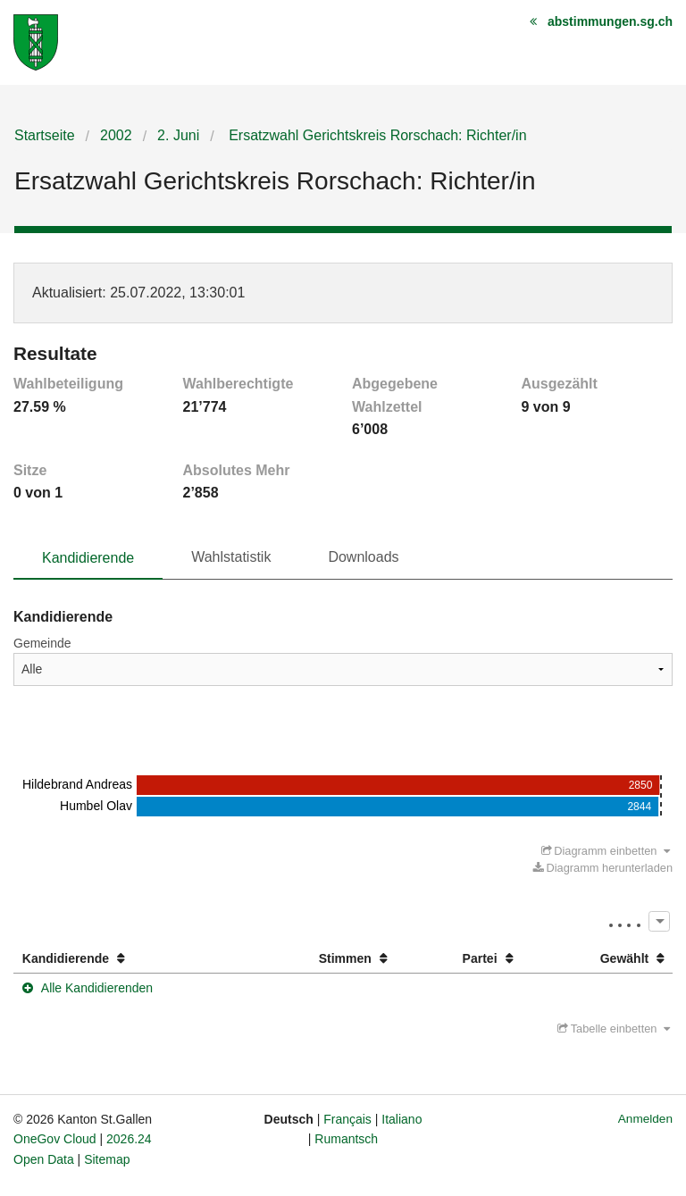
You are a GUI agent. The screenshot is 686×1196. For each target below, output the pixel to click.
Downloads (363, 557)
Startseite (44, 135)
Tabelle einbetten (613, 1028)
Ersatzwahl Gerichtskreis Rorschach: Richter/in (376, 135)
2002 (116, 135)
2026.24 (129, 1139)
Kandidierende (88, 557)
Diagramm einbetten (606, 850)
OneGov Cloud (54, 1139)
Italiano (401, 1119)
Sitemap (107, 1159)
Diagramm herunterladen (603, 867)
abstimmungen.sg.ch (610, 21)
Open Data (43, 1159)
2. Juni (178, 135)
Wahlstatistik (231, 557)
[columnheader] (124, 959)
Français (347, 1119)
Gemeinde (42, 643)
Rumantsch (346, 1139)
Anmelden (645, 1118)
